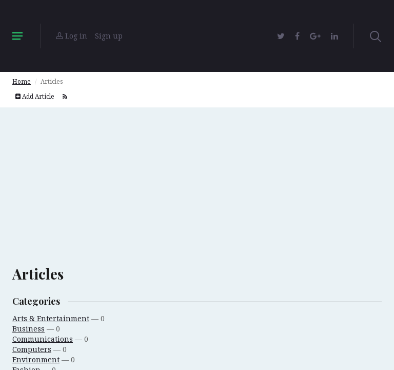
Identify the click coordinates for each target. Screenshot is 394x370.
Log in (71, 36)
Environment (36, 359)
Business (28, 329)
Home (21, 81)
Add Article (34, 96)
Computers (31, 349)
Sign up (109, 36)
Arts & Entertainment (50, 318)
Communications (42, 339)
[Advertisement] (197, 179)
